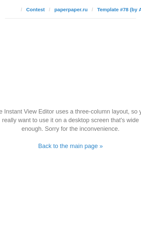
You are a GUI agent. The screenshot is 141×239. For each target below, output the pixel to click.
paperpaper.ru (71, 9)
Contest (35, 9)
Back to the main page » (70, 146)
